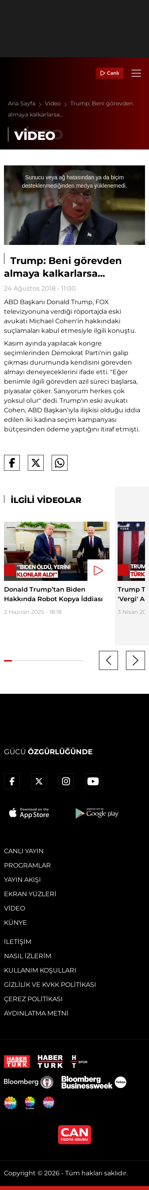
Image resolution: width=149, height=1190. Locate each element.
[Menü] (136, 73)
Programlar (27, 865)
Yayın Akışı (22, 879)
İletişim (17, 941)
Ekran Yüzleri (30, 894)
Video (57, 103)
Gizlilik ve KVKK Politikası (50, 984)
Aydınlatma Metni (36, 1013)
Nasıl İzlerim (27, 956)
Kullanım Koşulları (40, 970)
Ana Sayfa (26, 103)
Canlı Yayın (24, 851)
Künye (15, 922)
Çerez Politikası (33, 999)
